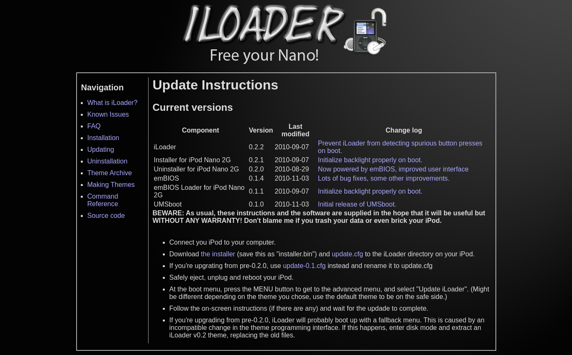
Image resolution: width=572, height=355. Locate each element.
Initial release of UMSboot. (357, 204)
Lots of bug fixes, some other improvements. (384, 178)
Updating (100, 149)
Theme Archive (109, 172)
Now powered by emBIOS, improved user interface (393, 169)
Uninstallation (107, 161)
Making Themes (111, 184)
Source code (106, 215)
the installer (218, 254)
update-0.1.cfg (304, 265)
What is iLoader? (112, 102)
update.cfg (347, 254)
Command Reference (102, 200)
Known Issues (108, 114)
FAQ (94, 126)
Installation (103, 137)
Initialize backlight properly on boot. (370, 159)
